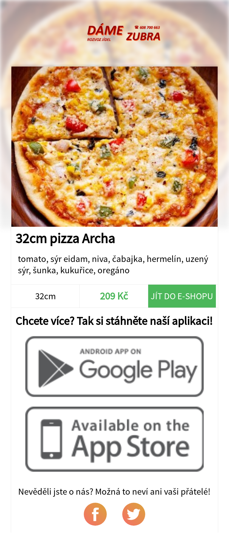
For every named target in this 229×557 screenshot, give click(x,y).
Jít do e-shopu (182, 296)
